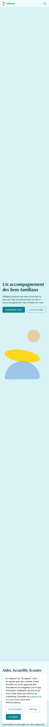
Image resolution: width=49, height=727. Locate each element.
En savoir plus (36, 309)
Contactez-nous (13, 309)
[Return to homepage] (11, 3)
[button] (44, 3)
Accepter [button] (13, 717)
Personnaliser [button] (15, 709)
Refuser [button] (33, 709)
